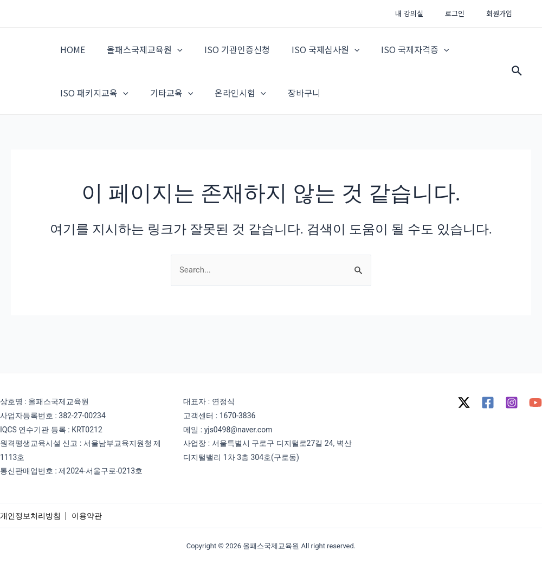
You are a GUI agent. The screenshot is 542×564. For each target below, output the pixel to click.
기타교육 (165, 109)
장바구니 (289, 108)
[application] (170, 54)
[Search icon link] (517, 82)
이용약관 (87, 515)
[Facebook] (487, 402)
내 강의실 (428, 13)
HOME (70, 54)
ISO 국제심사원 (310, 54)
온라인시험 (229, 109)
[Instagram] (511, 402)
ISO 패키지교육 (92, 109)
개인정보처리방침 (30, 515)
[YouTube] (535, 402)
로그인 (466, 13)
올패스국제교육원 (138, 54)
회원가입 (503, 13)
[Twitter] (463, 402)
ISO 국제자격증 (396, 54)
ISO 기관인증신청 (226, 54)
